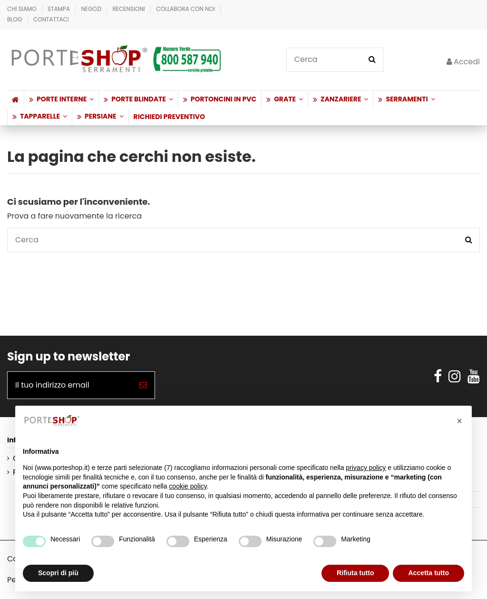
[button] (61, 99)
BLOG (15, 19)
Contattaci (51, 19)
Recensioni (129, 9)
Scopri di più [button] (58, 573)
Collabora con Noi (186, 9)
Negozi (92, 9)
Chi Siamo (22, 9)
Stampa (59, 9)
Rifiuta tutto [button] (355, 573)
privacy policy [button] (366, 467)
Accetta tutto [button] (428, 573)
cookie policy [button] (187, 486)
